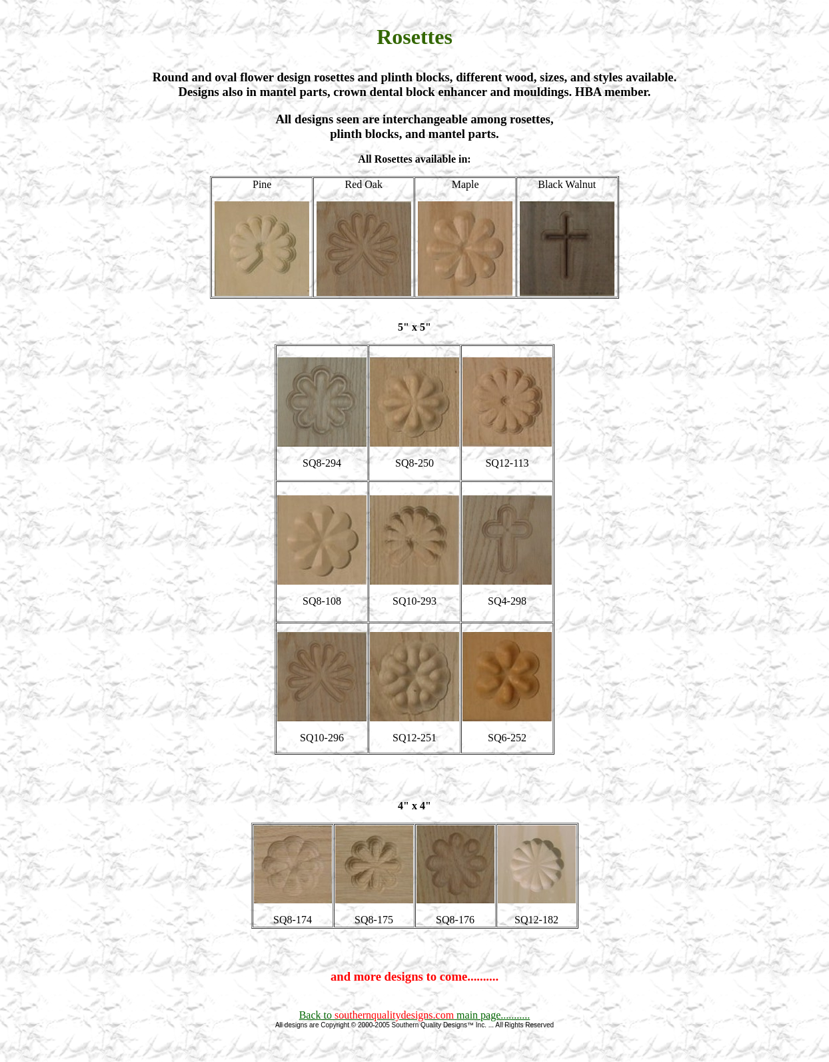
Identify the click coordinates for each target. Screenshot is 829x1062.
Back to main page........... (414, 1015)
